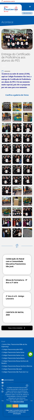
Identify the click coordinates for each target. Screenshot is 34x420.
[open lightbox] (6, 106)
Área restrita (27, 13)
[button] (30, 6)
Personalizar (23, 406)
